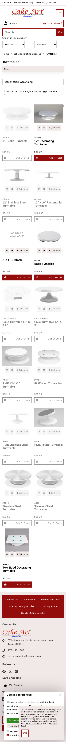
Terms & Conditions (33, 724)
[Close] (60, 694)
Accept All (14, 720)
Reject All (14, 726)
